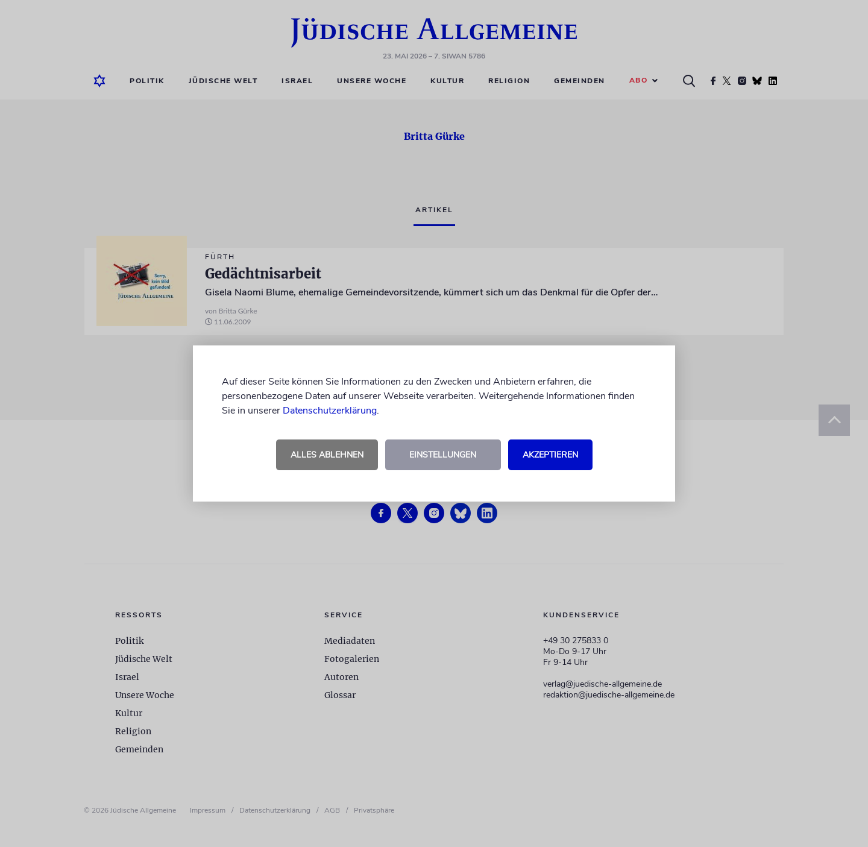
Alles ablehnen (327, 455)
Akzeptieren (550, 455)
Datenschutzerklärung (330, 410)
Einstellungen (442, 455)
